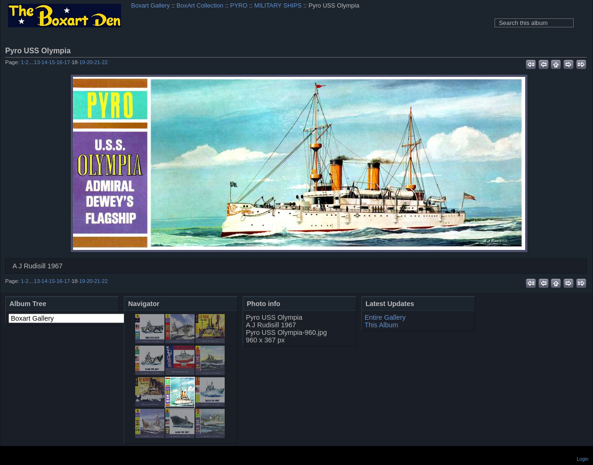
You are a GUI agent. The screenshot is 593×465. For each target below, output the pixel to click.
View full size (582, 50)
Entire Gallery (385, 317)
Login (582, 459)
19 (82, 62)
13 (37, 62)
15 (52, 62)
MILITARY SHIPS (278, 5)
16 (60, 62)
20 (90, 62)
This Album (381, 325)
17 (67, 62)
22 (105, 62)
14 (44, 62)
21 (97, 62)
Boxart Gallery (150, 5)
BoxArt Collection (200, 5)
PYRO (239, 5)
